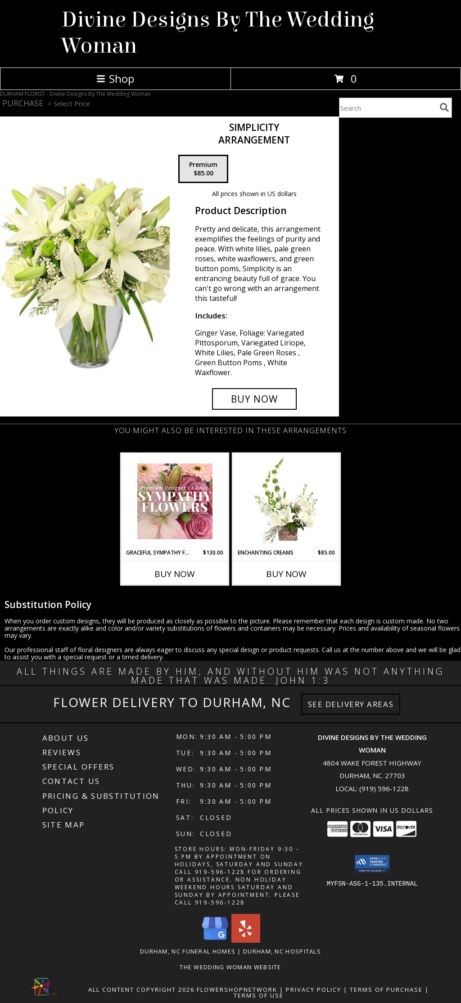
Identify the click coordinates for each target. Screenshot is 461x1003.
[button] (372, 864)
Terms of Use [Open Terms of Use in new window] (259, 995)
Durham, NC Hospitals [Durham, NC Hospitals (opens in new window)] (282, 951)
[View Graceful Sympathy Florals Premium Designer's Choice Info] (174, 501)
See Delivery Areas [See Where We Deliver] (351, 704)
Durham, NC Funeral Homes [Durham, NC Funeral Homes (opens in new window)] (187, 951)
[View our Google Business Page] (215, 940)
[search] (444, 107)
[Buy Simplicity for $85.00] (254, 399)
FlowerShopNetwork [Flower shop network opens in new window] (237, 989)
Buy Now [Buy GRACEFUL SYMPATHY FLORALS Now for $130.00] (174, 574)
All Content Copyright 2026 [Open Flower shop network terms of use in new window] (141, 989)
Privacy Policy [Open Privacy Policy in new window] (313, 989)
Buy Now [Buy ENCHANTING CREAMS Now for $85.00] (286, 574)
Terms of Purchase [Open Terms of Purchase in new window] (386, 989)
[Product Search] (387, 107)
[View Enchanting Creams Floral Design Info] (286, 501)
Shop (115, 78)
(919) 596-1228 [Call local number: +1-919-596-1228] (384, 788)
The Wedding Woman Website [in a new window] (230, 967)
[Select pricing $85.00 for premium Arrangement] (203, 169)
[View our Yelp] (245, 940)
